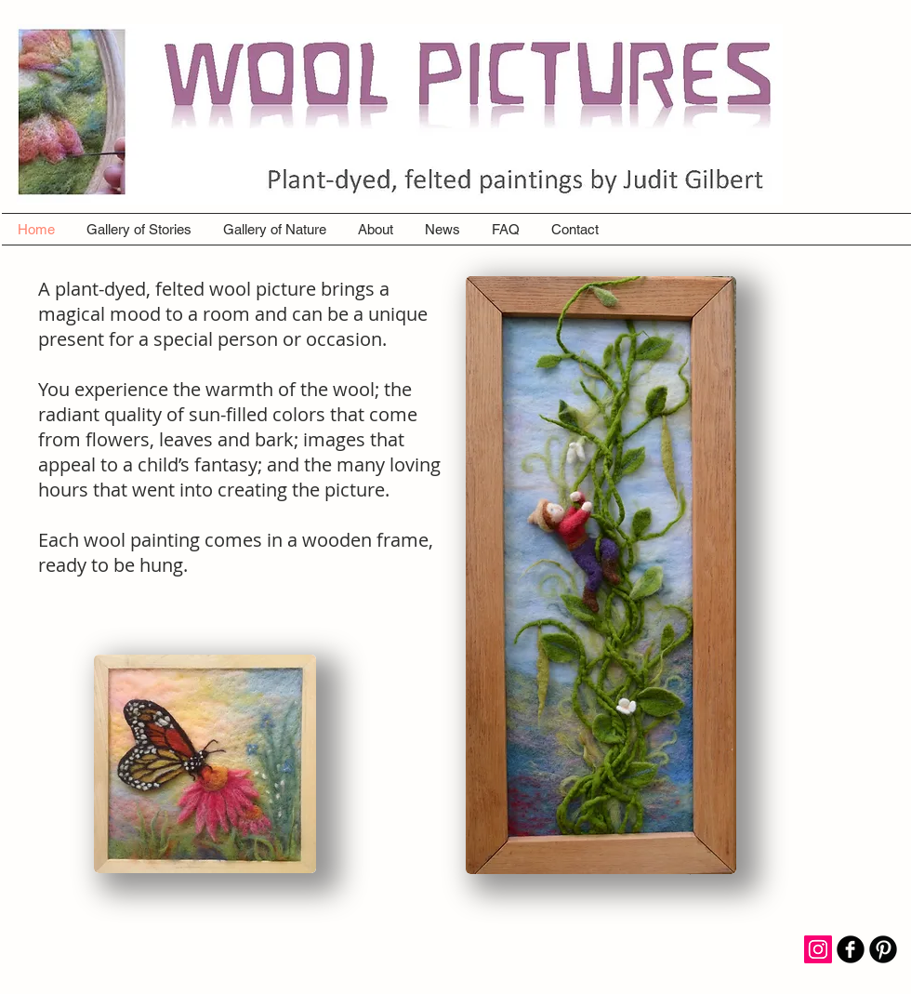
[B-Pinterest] (883, 949)
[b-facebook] (851, 949)
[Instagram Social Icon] (818, 949)
